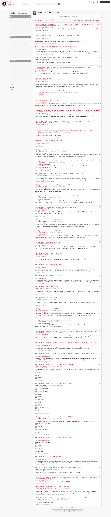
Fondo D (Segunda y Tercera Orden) (18, 30)
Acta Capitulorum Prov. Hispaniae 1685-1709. (48, 264)
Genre (12, 89)
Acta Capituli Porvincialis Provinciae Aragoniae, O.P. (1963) (52, 150)
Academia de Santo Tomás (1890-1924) (46, 78)
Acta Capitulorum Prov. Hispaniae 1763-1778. (48, 298)
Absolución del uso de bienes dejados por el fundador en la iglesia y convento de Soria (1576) (62, 67)
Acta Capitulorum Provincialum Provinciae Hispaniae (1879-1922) (54, 383)
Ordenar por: (77, 20)
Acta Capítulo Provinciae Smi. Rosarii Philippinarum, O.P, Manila (54, 185)
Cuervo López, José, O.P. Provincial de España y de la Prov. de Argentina (26, 50)
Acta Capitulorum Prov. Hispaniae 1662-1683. (48, 253)
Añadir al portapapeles (100, 24)
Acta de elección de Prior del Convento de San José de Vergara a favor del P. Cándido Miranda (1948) (64, 498)
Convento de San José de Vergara (17, 56)
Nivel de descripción (16, 92)
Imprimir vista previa (38, 20)
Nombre (12, 61)
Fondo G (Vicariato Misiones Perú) (18, 32)
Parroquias (12, 82)
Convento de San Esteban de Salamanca (19, 44)
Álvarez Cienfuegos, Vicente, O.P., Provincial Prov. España (23, 66)
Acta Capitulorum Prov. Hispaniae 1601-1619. (48, 231)
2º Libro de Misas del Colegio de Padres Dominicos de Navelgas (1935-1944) (57, 35)
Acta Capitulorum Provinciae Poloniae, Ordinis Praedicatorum (53, 320)
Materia (12, 87)
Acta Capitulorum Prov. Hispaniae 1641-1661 (48, 242)
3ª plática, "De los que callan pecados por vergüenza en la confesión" (55, 46)
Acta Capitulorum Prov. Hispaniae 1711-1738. (48, 275)
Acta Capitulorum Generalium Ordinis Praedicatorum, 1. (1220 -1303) (55, 207)
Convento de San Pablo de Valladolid (18, 42)
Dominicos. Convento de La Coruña (18, 74)
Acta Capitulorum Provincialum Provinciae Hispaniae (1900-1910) (54, 417)
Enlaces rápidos (98, 2)
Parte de (12, 16)
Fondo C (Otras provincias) (16, 28)
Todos (11, 18)
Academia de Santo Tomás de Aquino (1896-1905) (49, 91)
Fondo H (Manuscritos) (15, 24)
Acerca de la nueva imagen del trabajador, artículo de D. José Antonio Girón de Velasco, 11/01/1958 (64, 131)
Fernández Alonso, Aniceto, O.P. (17, 54)
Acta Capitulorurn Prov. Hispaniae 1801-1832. (48, 456)
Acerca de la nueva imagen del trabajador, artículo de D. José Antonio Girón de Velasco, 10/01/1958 (64, 121)
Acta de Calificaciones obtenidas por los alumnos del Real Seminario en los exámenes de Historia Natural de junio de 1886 (71, 477)
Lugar (12, 85)
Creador (12, 37)
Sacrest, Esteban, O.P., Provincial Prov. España (20, 72)
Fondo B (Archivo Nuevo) (16, 20)
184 (74, 510)
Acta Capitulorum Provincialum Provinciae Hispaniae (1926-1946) (54, 437)
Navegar (25, 4)
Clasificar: (87, 20)
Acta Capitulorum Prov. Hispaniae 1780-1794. (48, 309)
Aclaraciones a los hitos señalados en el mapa (48, 140)
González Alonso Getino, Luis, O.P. (18, 80)
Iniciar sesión (105, 2)
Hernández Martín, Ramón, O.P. (17, 78)
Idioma (94, 2)
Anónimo (12, 41)
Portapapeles (90, 2)
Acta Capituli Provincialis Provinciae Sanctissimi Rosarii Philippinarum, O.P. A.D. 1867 (60, 174)
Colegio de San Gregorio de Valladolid (18, 52)
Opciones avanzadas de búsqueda (67, 16)
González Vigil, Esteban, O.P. (16, 76)
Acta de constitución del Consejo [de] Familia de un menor (52, 487)
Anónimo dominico (14, 58)
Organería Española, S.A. (15, 70)
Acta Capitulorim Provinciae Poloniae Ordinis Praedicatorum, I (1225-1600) (57, 196)
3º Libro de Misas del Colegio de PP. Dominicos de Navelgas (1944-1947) (56, 57)
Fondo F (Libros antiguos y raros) (17, 34)
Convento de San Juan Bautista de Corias (19, 48)
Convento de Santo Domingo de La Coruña (20, 46)
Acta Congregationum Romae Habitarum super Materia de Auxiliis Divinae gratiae (59, 467)
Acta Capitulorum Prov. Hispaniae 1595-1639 (48, 220)
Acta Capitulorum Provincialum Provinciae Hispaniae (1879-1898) (54, 364)
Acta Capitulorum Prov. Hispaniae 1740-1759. (48, 286)
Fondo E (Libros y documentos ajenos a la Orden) (21, 26)
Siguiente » (79, 510)
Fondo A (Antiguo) (14, 22)
